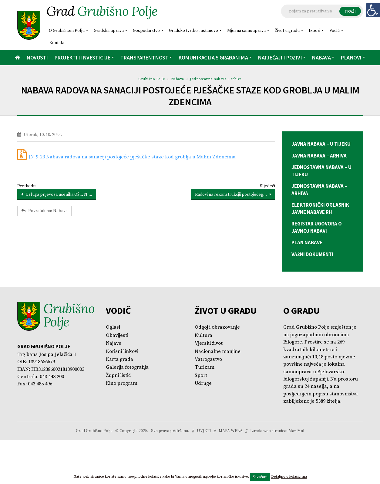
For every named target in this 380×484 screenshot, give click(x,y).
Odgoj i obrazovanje (217, 327)
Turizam (204, 367)
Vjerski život (209, 343)
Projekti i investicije (82, 57)
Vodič (334, 30)
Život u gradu (287, 30)
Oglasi (113, 327)
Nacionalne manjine (217, 351)
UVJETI (204, 431)
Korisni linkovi (122, 351)
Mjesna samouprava (246, 30)
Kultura (203, 335)
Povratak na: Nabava (44, 211)
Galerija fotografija (127, 367)
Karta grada (119, 359)
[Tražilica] (322, 11)
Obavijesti (117, 335)
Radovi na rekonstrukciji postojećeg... (233, 194)
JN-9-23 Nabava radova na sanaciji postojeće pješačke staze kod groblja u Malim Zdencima (132, 157)
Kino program (121, 383)
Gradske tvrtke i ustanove (193, 30)
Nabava (321, 57)
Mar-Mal (296, 431)
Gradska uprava (109, 30)
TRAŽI (350, 11)
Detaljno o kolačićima (289, 477)
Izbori (314, 30)
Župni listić (118, 375)
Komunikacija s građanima (213, 57)
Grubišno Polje (151, 79)
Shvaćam (260, 477)
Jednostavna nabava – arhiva (216, 79)
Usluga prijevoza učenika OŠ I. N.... (56, 194)
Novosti (37, 57)
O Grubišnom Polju (67, 30)
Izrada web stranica (268, 431)
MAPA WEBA (231, 431)
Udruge (203, 383)
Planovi (351, 57)
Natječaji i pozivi (280, 57)
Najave (113, 343)
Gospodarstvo (146, 30)
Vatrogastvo (208, 359)
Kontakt (57, 43)
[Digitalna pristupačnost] (372, 10)
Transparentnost (144, 57)
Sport (201, 375)
